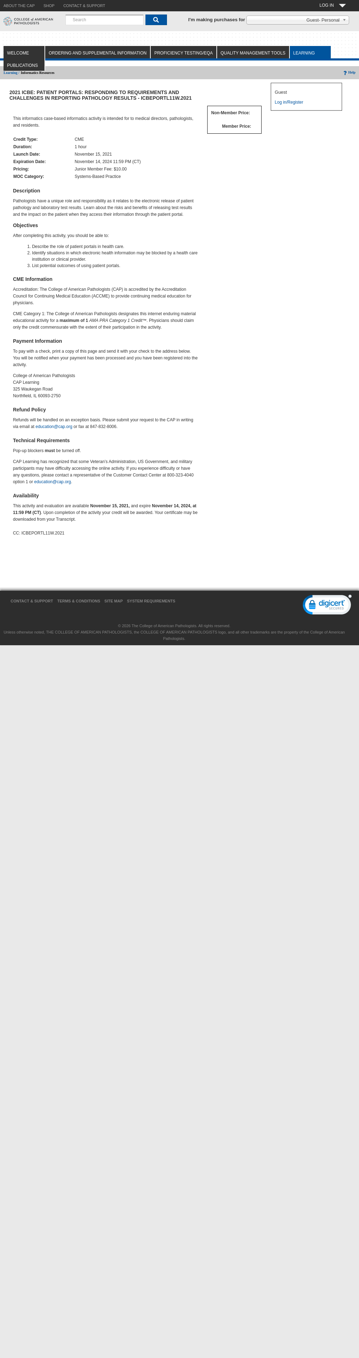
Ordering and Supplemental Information (97, 53)
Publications (22, 65)
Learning (304, 53)
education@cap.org (54, 426)
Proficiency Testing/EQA (183, 53)
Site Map (113, 601)
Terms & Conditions (78, 601)
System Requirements (151, 601)
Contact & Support (32, 601)
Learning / (11, 73)
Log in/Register (289, 102)
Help (348, 72)
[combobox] (104, 20)
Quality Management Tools (253, 53)
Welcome (18, 53)
